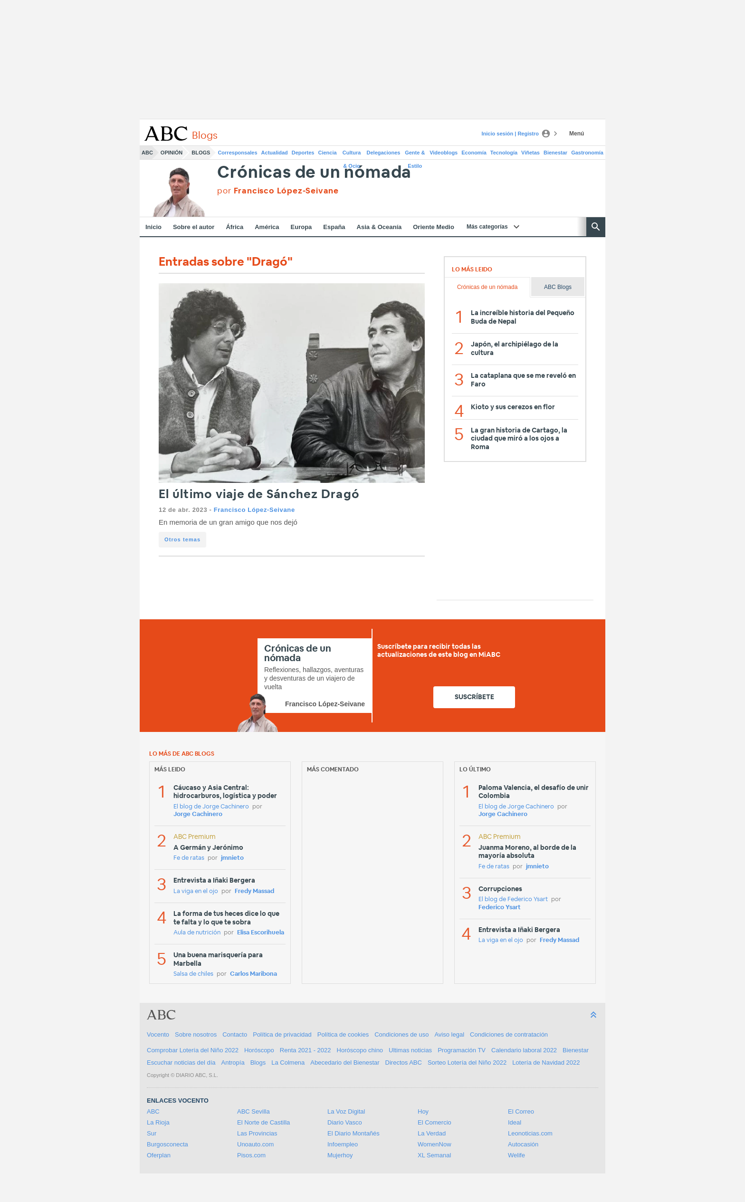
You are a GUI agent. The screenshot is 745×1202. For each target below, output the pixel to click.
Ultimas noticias (410, 1050)
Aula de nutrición (196, 933)
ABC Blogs (558, 287)
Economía (474, 152)
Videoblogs (444, 152)
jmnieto (232, 858)
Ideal (514, 1122)
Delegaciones (384, 152)
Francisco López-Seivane (254, 509)
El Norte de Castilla (263, 1122)
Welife (516, 1155)
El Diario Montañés (353, 1133)
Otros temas (182, 539)
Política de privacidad (282, 1034)
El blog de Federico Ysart (513, 899)
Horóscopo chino (360, 1050)
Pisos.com (251, 1155)
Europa (301, 227)
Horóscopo (259, 1050)
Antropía (233, 1062)
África (234, 227)
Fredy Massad (254, 891)
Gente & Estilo (415, 154)
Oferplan (159, 1155)
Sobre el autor (193, 227)
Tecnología (503, 152)
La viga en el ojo (195, 891)
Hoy (423, 1111)
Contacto (234, 1034)
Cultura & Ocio (352, 154)
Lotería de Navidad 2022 (546, 1062)
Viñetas (530, 152)
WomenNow (434, 1144)
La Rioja (158, 1122)
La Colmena (288, 1062)
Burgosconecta (167, 1144)
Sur (151, 1133)
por (278, 191)
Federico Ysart (499, 907)
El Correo (521, 1111)
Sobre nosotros (196, 1034)
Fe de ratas (188, 858)
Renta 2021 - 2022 (305, 1050)
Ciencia (327, 152)
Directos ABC (403, 1062)
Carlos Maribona (253, 974)
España (334, 227)
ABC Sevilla (253, 1111)
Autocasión (523, 1144)
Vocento (158, 1034)
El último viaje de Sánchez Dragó (259, 494)
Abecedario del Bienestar (344, 1062)
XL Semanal (434, 1155)
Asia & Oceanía (379, 227)
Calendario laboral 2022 (524, 1050)
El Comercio (434, 1122)
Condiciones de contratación (509, 1034)
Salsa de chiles (193, 974)
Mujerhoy (340, 1155)
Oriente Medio (433, 227)
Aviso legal (449, 1034)
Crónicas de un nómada (314, 172)
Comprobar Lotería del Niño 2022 (193, 1050)
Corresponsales (237, 152)
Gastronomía (587, 152)
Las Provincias (257, 1133)
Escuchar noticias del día (181, 1062)
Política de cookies (343, 1034)
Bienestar (555, 152)
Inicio (153, 227)
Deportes (303, 152)
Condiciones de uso (401, 1034)
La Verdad (432, 1133)
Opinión (171, 152)
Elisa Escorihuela (260, 933)
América (267, 227)
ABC (147, 152)
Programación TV (462, 1050)
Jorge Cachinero (197, 814)
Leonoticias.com (530, 1133)
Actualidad (274, 152)
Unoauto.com (255, 1144)
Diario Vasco (344, 1122)
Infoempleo (342, 1144)
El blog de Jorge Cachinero (211, 807)
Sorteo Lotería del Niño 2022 (467, 1062)
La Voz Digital (346, 1111)
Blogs (200, 152)
